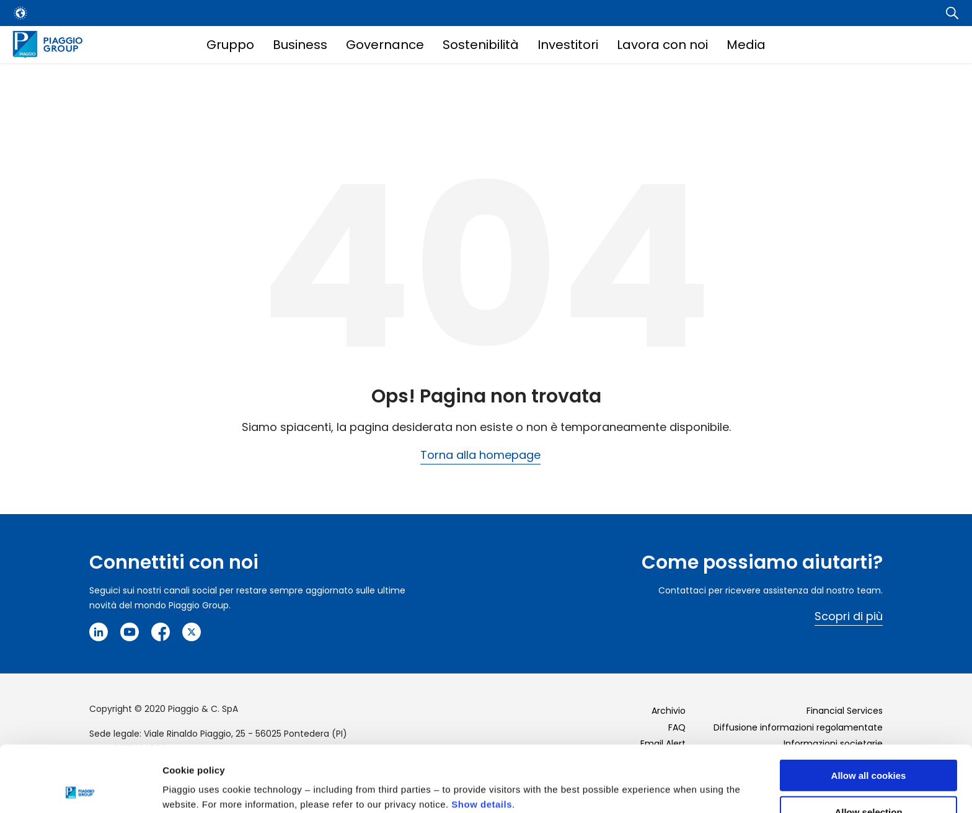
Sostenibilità (481, 44)
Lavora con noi (662, 44)
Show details (481, 738)
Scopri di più (849, 616)
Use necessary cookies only (868, 782)
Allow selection (868, 745)
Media (746, 44)
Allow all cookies (868, 709)
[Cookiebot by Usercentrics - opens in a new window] (80, 789)
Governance (385, 44)
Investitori (567, 44)
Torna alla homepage (480, 455)
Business (300, 44)
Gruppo (230, 44)
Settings (640, 778)
